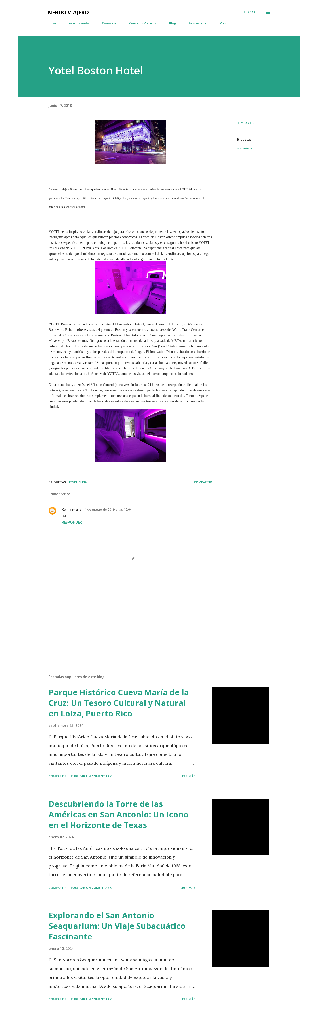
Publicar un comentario (92, 776)
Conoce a (109, 23)
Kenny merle (71, 509)
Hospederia (197, 23)
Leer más (188, 776)
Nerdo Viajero (68, 12)
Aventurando (79, 23)
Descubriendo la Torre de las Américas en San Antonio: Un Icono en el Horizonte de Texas (119, 814)
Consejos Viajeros (142, 23)
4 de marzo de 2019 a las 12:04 (108, 509)
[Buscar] (249, 12)
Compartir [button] (245, 123)
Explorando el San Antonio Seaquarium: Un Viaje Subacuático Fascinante (117, 926)
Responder (72, 522)
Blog (172, 23)
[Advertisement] (123, 619)
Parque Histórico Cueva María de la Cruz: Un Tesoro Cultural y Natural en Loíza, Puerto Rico (119, 703)
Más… (224, 23)
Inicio (52, 23)
